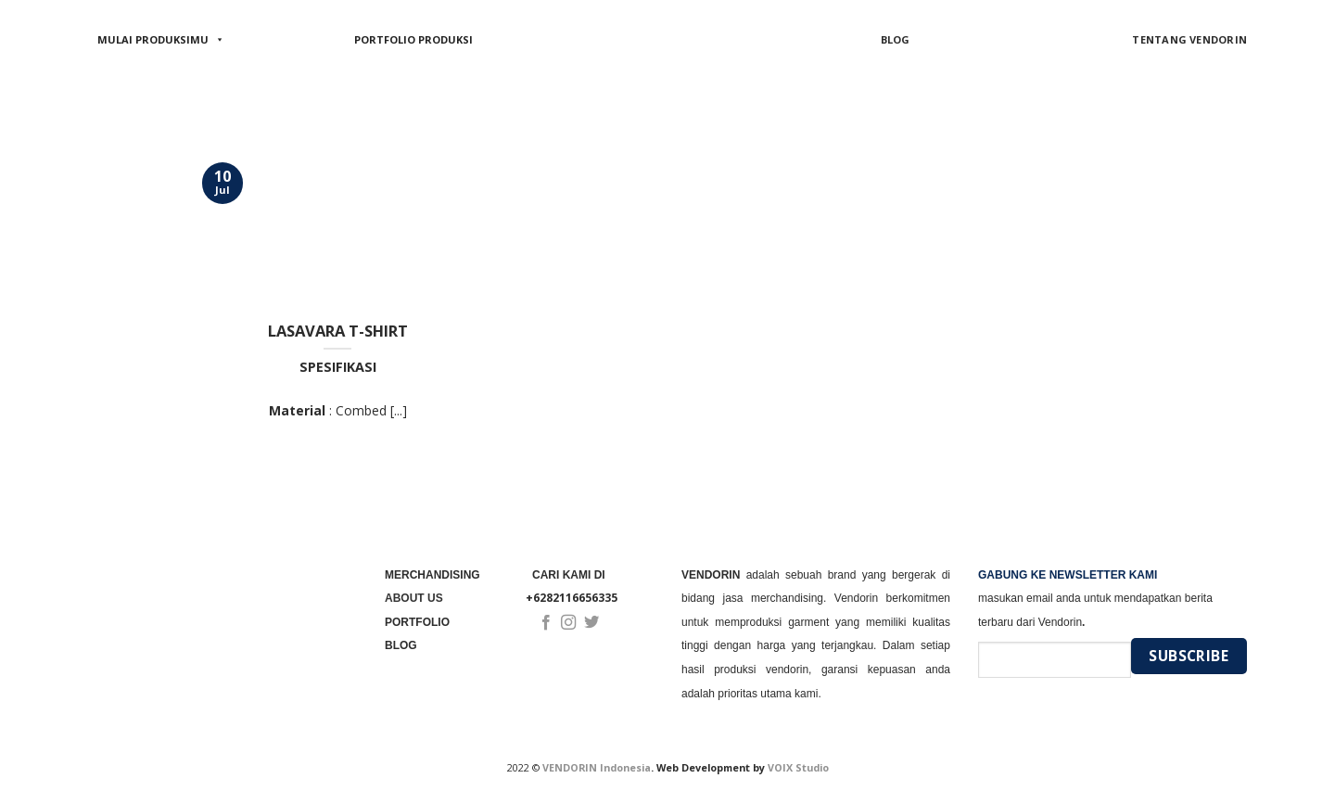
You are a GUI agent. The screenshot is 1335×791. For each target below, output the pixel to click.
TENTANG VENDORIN (1189, 39)
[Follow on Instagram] (568, 623)
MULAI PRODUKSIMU (160, 39)
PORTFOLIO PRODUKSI (413, 39)
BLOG (895, 39)
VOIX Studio (798, 767)
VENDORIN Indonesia (596, 767)
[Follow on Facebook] (546, 623)
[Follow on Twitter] (591, 623)
